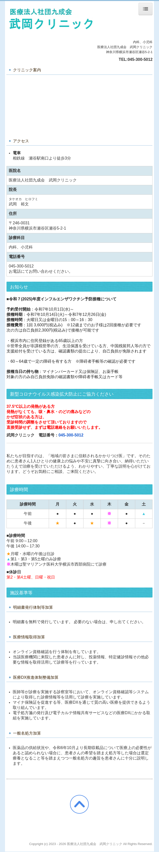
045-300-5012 (140, 59)
